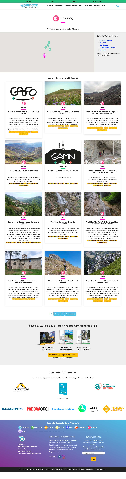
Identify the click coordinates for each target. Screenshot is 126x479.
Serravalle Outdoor (36, 246)
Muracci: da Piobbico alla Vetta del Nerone (63, 287)
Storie (51, 1)
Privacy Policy (98, 476)
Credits (105, 476)
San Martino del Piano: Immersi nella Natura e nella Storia (23, 287)
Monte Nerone (34, 132)
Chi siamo (21, 451)
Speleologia (88, 6)
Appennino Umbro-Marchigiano (16, 132)
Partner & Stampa (24, 458)
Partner (74, 1)
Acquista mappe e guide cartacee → (63, 362)
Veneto (103, 50)
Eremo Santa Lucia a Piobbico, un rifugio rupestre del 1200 (102, 173)
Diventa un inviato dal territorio (29, 461)
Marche (103, 43)
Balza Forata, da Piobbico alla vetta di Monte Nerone (102, 287)
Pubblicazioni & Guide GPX (27, 453)
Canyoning (49, 6)
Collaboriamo (23, 456)
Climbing (68, 6)
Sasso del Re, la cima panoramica (23, 172)
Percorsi (28, 1)
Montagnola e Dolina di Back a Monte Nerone (63, 113)
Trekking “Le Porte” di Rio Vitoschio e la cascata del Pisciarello (102, 228)
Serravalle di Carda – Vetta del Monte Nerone (24, 227)
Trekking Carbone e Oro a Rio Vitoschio (63, 227)
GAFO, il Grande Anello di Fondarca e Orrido (24, 113)
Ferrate (74, 6)
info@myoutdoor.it (89, 476)
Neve (80, 6)
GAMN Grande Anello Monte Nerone (63, 173)
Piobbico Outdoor (98, 187)
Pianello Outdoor (23, 134)
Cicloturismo (59, 6)
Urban (103, 6)
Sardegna (104, 45)
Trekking (96, 6)
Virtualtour (107, 187)
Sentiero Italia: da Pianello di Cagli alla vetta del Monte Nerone (102, 113)
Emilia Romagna (106, 40)
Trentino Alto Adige (107, 47)
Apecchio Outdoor (10, 246)
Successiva (70, 321)
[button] (44, 55)
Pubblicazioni (97, 1)
